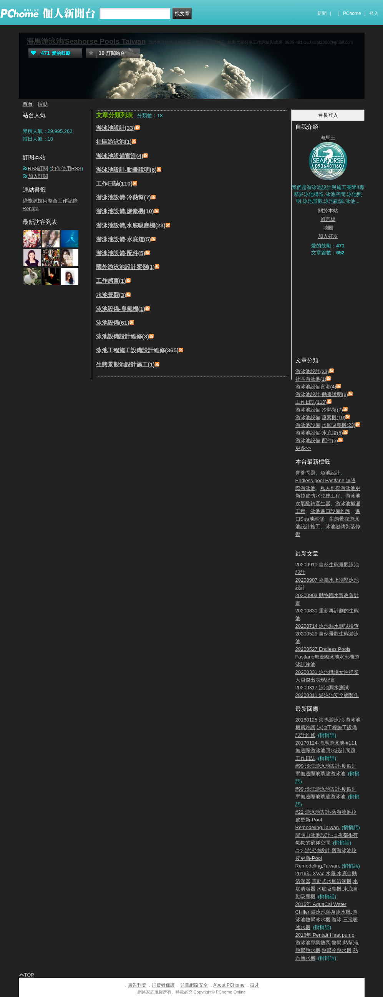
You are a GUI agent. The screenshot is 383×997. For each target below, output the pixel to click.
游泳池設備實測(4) (120, 156)
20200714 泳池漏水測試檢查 (327, 626)
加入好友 (328, 236)
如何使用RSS (66, 168)
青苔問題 (305, 473)
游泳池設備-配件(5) (121, 253)
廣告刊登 (137, 985)
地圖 (328, 228)
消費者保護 (163, 985)
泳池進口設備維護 (330, 511)
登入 (373, 13)
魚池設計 (330, 473)
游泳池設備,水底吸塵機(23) (131, 225)
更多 (303, 448)
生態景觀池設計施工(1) (125, 364)
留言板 (327, 219)
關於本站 (328, 211)
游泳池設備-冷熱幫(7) (123, 197)
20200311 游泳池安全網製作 (327, 695)
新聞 (322, 13)
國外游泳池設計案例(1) (125, 267)
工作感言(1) (111, 280)
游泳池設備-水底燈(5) (123, 239)
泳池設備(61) (112, 322)
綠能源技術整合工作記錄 (50, 201)
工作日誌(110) (114, 183)
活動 (43, 104)
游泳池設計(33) (115, 127)
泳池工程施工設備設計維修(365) (137, 350)
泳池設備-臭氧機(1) (121, 308)
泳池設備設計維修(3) (122, 336)
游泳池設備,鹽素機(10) (125, 211)
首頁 (28, 104)
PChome (352, 13)
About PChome (228, 985)
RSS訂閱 (38, 168)
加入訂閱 (38, 176)
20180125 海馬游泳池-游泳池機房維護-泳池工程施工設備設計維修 (328, 727)
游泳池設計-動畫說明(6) (126, 169)
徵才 (254, 985)
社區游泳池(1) (114, 141)
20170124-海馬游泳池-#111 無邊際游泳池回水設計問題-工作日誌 (326, 750)
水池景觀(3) (111, 295)
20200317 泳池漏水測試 (322, 687)
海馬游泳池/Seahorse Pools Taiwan (86, 41)
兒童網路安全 (194, 985)
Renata (31, 208)
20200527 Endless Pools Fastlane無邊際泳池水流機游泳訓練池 (327, 656)
